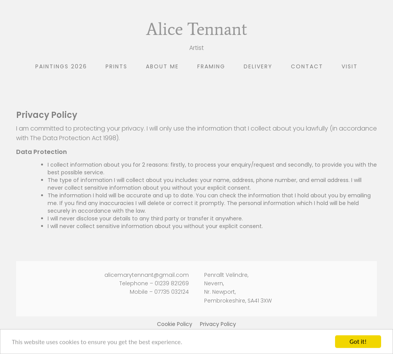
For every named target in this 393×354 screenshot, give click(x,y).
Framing (211, 66)
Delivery (258, 66)
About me (162, 66)
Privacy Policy (218, 324)
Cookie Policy (174, 324)
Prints (116, 66)
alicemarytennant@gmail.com (146, 275)
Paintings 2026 (61, 66)
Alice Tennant (196, 29)
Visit (350, 66)
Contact (307, 66)
